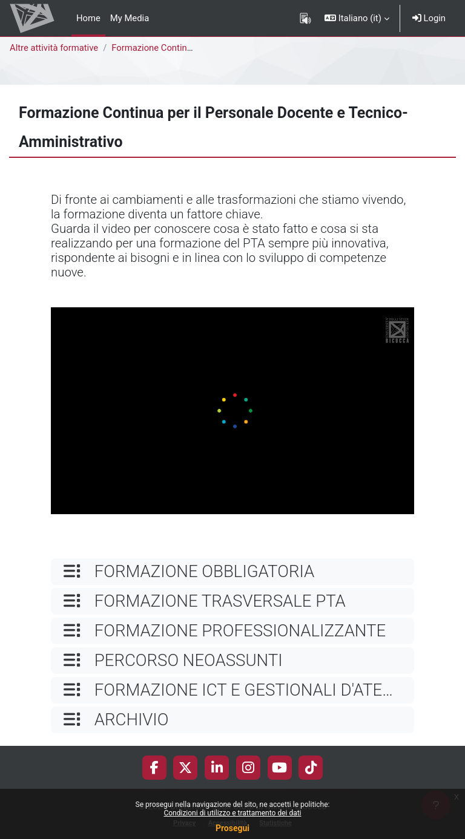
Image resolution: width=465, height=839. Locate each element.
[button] (357, 18)
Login (429, 18)
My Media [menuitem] (129, 18)
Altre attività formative (54, 47)
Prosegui (232, 828)
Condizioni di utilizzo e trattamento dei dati (232, 813)
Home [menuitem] (88, 18)
